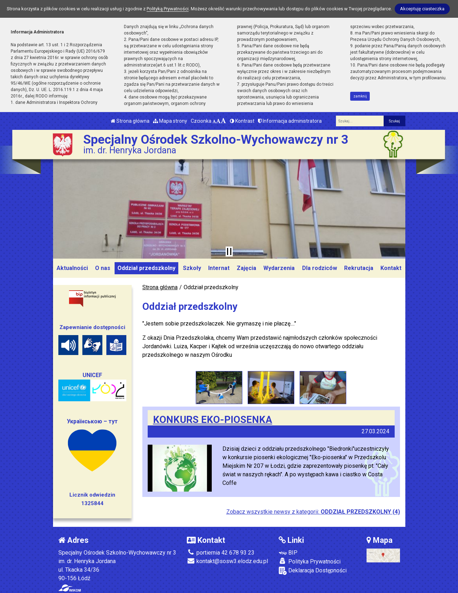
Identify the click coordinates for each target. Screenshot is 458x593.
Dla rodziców (319, 268)
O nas (102, 268)
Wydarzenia (279, 268)
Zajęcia (246, 268)
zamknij (360, 96)
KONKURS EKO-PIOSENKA (212, 419)
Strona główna (130, 121)
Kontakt (390, 268)
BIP (288, 552)
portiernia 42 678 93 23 (220, 552)
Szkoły (192, 268)
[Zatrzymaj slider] (229, 251)
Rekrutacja (358, 268)
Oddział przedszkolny (146, 268)
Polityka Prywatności (310, 561)
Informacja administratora (290, 121)
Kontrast (242, 121)
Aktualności (72, 268)
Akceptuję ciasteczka (422, 8)
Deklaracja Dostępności (313, 570)
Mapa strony (170, 121)
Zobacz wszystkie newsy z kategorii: (313, 511)
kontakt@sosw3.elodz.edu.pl (227, 560)
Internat (219, 268)
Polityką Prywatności (168, 8)
